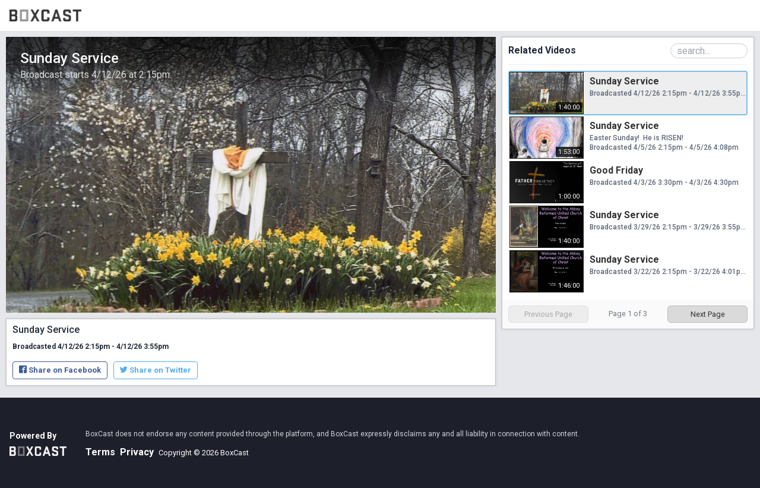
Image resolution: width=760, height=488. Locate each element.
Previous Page (548, 314)
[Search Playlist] (709, 50)
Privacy (137, 452)
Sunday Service (624, 81)
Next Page (708, 314)
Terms (100, 452)
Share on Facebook (60, 370)
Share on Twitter (155, 370)
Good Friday (616, 170)
